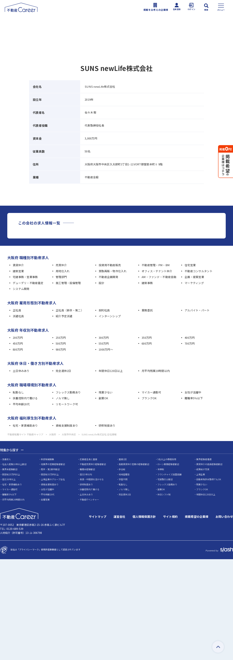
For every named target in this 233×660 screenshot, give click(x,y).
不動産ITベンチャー (89, 499)
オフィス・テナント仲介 (157, 271)
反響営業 (45, 499)
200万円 (18, 337)
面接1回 (123, 459)
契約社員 (104, 310)
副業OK (103, 398)
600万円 (147, 343)
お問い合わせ (224, 517)
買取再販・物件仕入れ (113, 271)
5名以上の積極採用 (166, 459)
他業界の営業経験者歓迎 (53, 464)
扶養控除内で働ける (25, 398)
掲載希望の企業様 (196, 517)
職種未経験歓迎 (87, 469)
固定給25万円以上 (11, 474)
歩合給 (122, 469)
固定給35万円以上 (50, 474)
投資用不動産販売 (110, 265)
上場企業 (200, 474)
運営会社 (119, 517)
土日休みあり (21, 371)
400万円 (190, 337)
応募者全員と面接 (88, 459)
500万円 (61, 343)
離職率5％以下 (194, 398)
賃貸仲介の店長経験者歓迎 (209, 464)
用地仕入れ (63, 271)
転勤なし (18, 392)
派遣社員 (18, 316)
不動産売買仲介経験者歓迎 (93, 464)
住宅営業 (190, 265)
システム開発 (21, 289)
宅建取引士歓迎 (165, 479)
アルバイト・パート (197, 310)
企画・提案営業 (194, 277)
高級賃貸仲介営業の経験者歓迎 (134, 464)
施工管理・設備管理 (68, 283)
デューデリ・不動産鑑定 (28, 283)
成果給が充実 (202, 469)
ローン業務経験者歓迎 (168, 464)
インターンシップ (110, 316)
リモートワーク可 (67, 404)
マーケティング (194, 283)
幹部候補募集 (47, 459)
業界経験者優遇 (204, 459)
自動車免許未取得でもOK (208, 479)
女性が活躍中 (193, 392)
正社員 (17, 310)
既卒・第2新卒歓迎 (50, 469)
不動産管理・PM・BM (156, 265)
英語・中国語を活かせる (92, 479)
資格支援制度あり (67, 425)
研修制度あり (107, 425)
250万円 (61, 337)
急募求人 (6, 459)
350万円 (147, 337)
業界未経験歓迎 (9, 469)
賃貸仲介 (18, 265)
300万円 (104, 337)
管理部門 (61, 277)
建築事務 (147, 283)
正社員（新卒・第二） (70, 310)
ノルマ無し (63, 398)
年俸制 (160, 469)
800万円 (18, 349)
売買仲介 (61, 265)
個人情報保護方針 (144, 517)
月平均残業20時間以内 (156, 371)
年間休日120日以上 (111, 371)
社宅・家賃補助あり (25, 425)
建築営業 (18, 271)
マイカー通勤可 (151, 392)
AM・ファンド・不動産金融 (159, 277)
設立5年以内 (86, 474)
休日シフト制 (164, 494)
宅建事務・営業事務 (25, 277)
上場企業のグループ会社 (53, 479)
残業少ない (105, 392)
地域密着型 (124, 474)
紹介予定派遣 (64, 316)
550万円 (104, 343)
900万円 (61, 349)
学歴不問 (123, 479)
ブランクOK (149, 398)
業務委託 (147, 310)
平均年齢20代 (21, 404)
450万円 (18, 343)
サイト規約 (170, 517)
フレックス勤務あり (68, 392)
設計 (101, 283)
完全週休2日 (63, 371)
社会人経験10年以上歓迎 (14, 464)
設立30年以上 (9, 479)
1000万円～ (106, 349)
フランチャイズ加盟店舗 (169, 474)
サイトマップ (97, 517)
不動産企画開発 (108, 277)
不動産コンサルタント (198, 271)
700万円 (190, 343)
